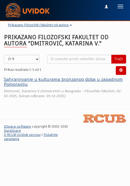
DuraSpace (12, 131)
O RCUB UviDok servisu (22, 135)
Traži (118, 59)
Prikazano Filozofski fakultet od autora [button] (40, 25)
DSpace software (17, 126)
